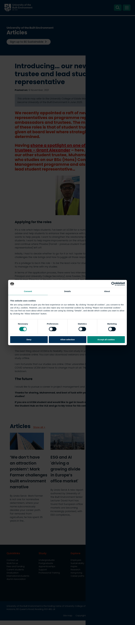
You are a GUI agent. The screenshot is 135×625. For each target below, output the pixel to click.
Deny (28, 340)
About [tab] (107, 291)
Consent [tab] (28, 291)
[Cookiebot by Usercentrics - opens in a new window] (113, 284)
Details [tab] (67, 291)
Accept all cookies (106, 340)
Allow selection (67, 340)
